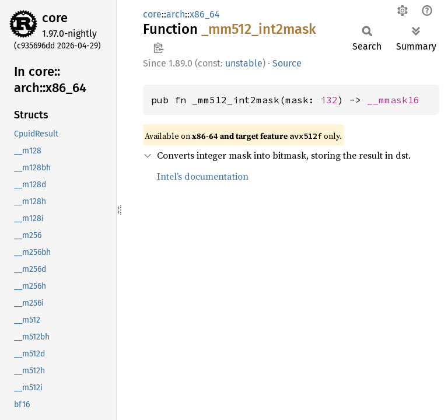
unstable (243, 63)
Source (287, 63)
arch (175, 14)
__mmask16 (393, 100)
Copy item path (158, 48)
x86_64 (205, 14)
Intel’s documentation (203, 176)
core (55, 18)
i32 (329, 100)
